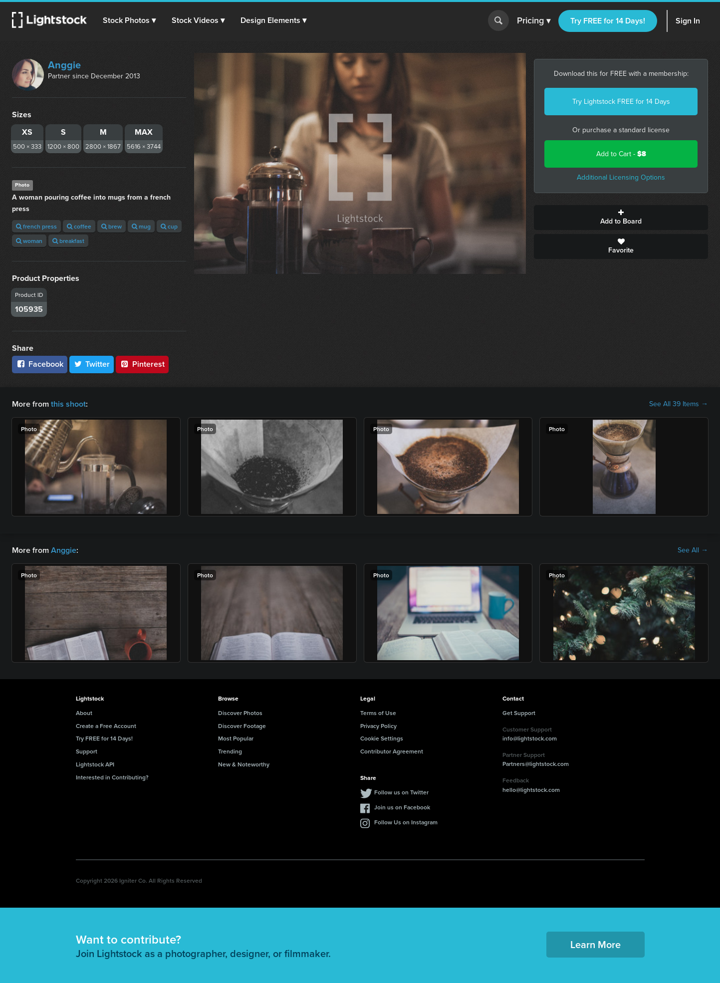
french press (36, 226)
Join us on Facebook (402, 807)
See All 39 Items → (678, 404)
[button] (129, 20)
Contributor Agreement (391, 751)
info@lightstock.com (529, 738)
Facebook (39, 364)
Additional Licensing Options (621, 177)
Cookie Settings (381, 738)
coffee (79, 226)
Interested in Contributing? (112, 777)
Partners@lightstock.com (535, 763)
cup (169, 226)
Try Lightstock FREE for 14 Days (621, 101)
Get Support (518, 713)
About (84, 713)
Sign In (688, 20)
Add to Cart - (621, 154)
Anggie (64, 64)
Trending (230, 751)
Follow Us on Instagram (406, 822)
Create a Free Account (106, 726)
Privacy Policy (378, 726)
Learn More (595, 944)
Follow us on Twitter (401, 792)
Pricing (533, 21)
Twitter (91, 364)
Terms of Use (378, 713)
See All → (693, 550)
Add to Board (621, 217)
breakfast (68, 241)
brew (111, 226)
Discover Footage (242, 726)
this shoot (68, 404)
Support (86, 751)
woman (29, 241)
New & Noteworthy (243, 764)
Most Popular (235, 738)
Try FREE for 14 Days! (607, 20)
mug (141, 226)
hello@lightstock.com (531, 789)
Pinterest (142, 364)
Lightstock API (95, 764)
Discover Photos (240, 713)
